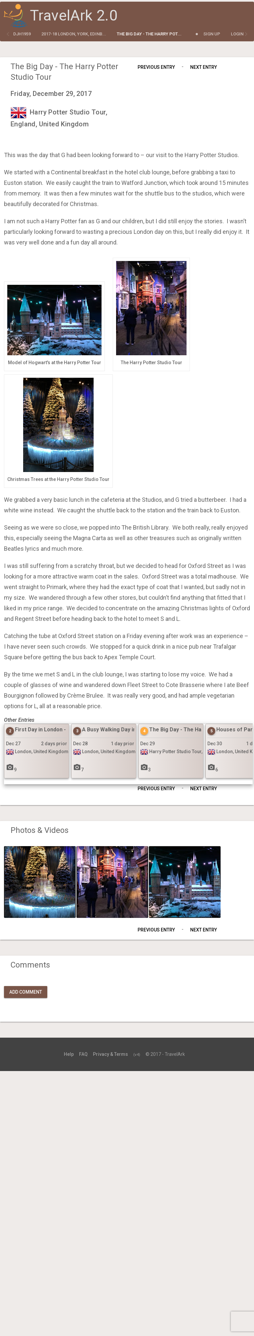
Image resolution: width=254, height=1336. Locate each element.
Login (237, 33)
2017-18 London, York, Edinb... (73, 33)
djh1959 (22, 33)
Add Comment (25, 992)
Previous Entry (156, 67)
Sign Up (211, 33)
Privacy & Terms (110, 1054)
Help (69, 1054)
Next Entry (203, 67)
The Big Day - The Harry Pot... (149, 33)
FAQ (83, 1054)
